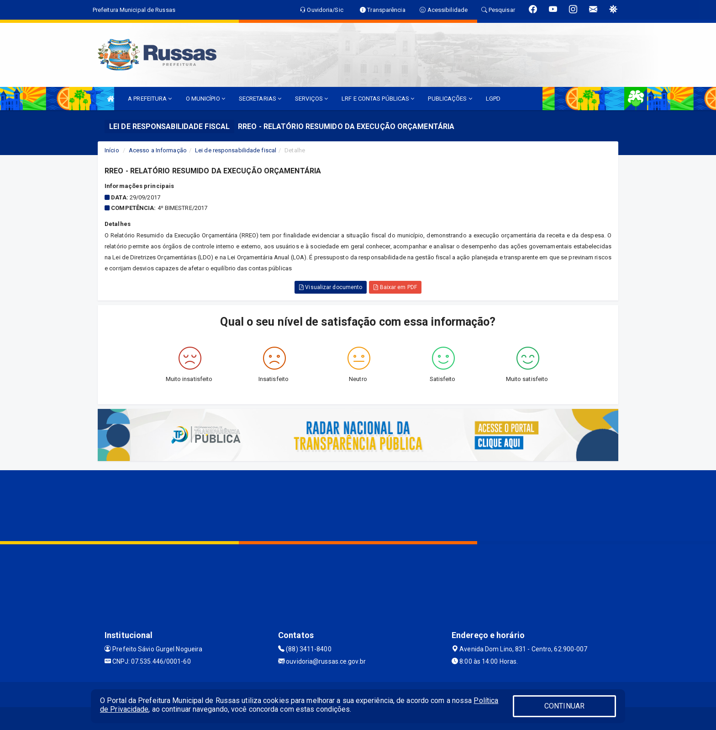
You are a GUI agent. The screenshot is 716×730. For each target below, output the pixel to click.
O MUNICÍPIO (205, 98)
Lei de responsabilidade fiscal (235, 150)
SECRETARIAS (260, 98)
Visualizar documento (330, 287)
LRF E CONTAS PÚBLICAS (378, 98)
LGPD (493, 98)
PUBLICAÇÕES (450, 98)
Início (112, 150)
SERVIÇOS (311, 98)
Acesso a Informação (158, 150)
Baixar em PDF (395, 287)
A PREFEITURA (150, 98)
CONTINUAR (564, 706)
